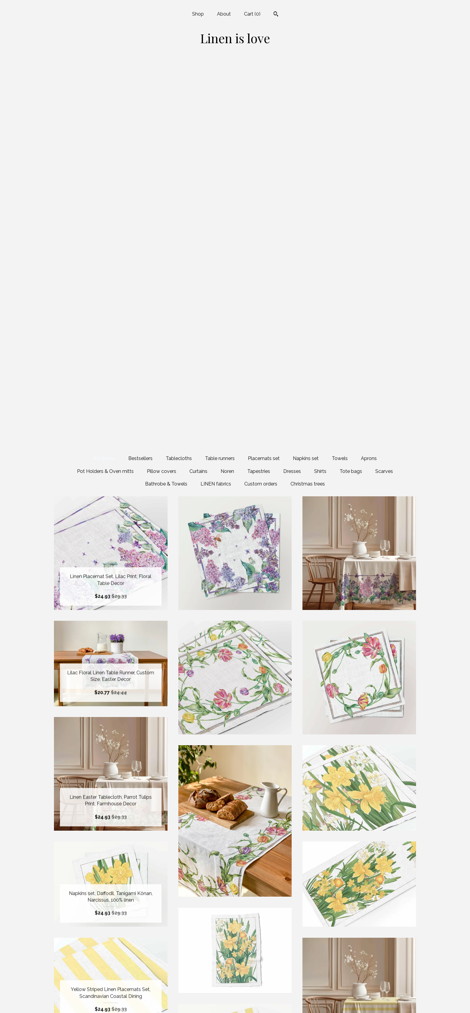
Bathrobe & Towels (166, 102)
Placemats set (264, 76)
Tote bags (351, 89)
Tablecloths (179, 76)
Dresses (292, 89)
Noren (227, 89)
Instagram (235, 991)
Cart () (252, 14)
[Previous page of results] (179, 913)
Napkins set (306, 76)
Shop (198, 14)
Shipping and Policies (110, 991)
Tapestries (258, 89)
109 (266, 913)
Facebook (235, 971)
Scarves (384, 89)
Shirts (320, 89)
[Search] (276, 14)
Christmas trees (307, 102)
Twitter (235, 981)
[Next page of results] (291, 913)
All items (104, 76)
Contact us (111, 1000)
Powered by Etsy (359, 991)
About (224, 14)
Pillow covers (161, 89)
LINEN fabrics (216, 102)
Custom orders (260, 102)
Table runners (220, 76)
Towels (340, 76)
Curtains (198, 89)
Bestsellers (140, 76)
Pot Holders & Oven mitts (105, 89)
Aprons (369, 76)
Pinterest (235, 1000)
